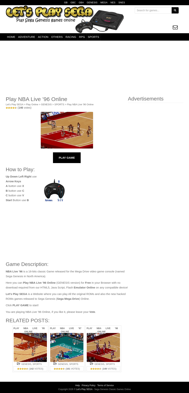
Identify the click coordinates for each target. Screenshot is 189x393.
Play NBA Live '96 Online (80, 104)
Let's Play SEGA (14, 104)
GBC (73, 2)
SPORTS (93, 36)
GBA (81, 2)
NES (113, 2)
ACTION (43, 36)
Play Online (32, 104)
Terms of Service (105, 385)
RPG (82, 36)
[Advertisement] (94, 68)
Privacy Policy (88, 385)
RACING (71, 36)
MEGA (103, 2)
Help (77, 385)
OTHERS (57, 36)
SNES (121, 2)
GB (66, 2)
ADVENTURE (26, 36)
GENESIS (92, 2)
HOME (11, 36)
